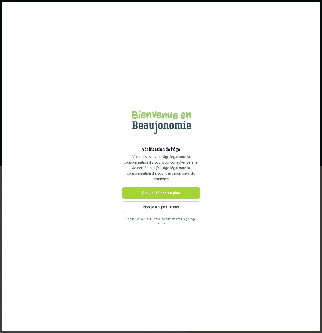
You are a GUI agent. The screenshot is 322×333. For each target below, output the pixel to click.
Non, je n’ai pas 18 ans (161, 207)
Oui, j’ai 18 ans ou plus (161, 193)
